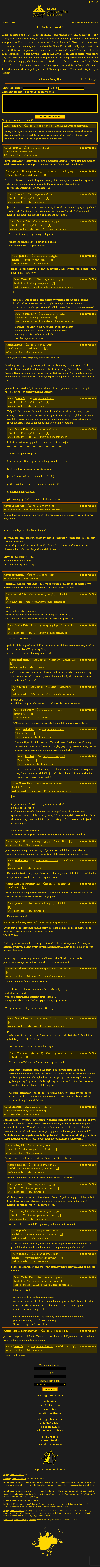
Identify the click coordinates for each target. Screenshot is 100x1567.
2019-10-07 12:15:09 (52, 282)
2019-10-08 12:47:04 (62, 1056)
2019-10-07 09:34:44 (49, 224)
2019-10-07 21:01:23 (47, 1257)
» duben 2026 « (50, 1430)
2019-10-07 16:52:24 (47, 1022)
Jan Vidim (7, 1507)
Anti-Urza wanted (17, 1478)
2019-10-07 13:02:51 (52, 713)
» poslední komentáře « (50, 1472)
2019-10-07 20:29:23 (45, 1168)
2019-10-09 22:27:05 (41, 348)
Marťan (17, 348)
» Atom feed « (50, 1444)
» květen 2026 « (50, 1426)
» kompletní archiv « (50, 1434)
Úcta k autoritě (50, 27)
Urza (12, 22)
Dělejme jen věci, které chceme (25, 1507)
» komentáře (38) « (50, 79)
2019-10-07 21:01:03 (48, 1234)
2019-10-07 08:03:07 (62, 174)
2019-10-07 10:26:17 (49, 663)
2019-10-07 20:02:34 (41, 1110)
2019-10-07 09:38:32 (45, 597)
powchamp (8, 1523)
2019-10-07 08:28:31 (43, 578)
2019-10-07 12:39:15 (54, 317)
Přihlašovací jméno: (50, 1368)
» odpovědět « (88, 151)
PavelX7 (6, 1482)
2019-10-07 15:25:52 (56, 926)
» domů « (50, 1405)
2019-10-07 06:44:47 (40, 151)
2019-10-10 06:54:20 (47, 432)
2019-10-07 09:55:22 (48, 259)
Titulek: (53, 87)
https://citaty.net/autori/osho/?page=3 (35, 1050)
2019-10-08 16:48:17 (43, 906)
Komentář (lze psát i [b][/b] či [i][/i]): (29, 91)
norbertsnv (18, 578)
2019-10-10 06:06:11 (43, 401)
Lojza (16, 844)
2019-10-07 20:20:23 (53, 732)
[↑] (45, 178)
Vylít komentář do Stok (50, 120)
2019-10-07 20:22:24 (44, 1148)
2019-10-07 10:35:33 (39, 844)
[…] (37, 1500)
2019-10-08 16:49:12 (42, 1349)
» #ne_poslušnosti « (50, 1422)
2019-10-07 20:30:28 (54, 759)
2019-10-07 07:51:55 (43, 509)
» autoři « (50, 1412)
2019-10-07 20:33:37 (44, 1187)
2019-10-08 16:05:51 (57, 1334)
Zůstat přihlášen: (50, 1384)
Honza (23, 690)
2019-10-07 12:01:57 (51, 787)
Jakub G (16, 129)
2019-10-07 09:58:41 (47, 628)
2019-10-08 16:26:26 (59, 887)
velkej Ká (28, 732)
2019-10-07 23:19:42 (53, 1280)
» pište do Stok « (50, 1416)
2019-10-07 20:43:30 (48, 1214)
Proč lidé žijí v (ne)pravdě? (25, 1523)
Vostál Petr (23, 224)
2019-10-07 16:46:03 (45, 972)
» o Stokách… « (50, 1409)
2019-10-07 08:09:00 (41, 129)
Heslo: (50, 1376)
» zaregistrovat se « (50, 1399)
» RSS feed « (50, 1440)
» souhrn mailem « (50, 1447)
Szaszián (17, 1110)
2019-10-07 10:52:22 (47, 863)
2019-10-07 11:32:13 (45, 690)
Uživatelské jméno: (12, 87)
